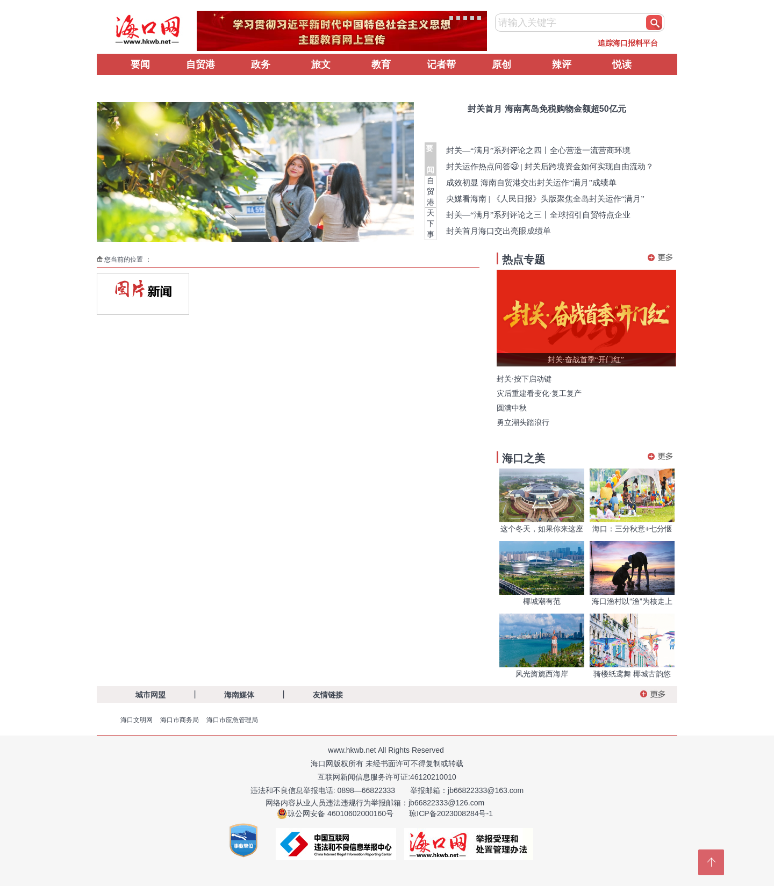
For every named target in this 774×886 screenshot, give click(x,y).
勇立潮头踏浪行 (523, 423)
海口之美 (523, 458)
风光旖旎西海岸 (541, 673)
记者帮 (441, 64)
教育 (381, 64)
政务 (260, 64)
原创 (501, 64)
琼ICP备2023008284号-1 (451, 813)
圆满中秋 (512, 408)
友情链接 (328, 694)
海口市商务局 (179, 720)
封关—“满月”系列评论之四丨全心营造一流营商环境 (538, 150)
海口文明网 (136, 720)
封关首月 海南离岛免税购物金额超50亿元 (547, 108)
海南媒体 (239, 694)
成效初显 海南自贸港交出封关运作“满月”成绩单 (531, 182)
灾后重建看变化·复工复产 (539, 394)
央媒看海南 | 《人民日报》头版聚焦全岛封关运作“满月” (545, 199)
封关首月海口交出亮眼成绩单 (498, 231)
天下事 (430, 223)
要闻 (140, 64)
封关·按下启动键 (524, 379)
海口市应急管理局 (232, 720)
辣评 (561, 64)
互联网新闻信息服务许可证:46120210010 (387, 777)
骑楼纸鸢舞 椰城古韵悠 (632, 673)
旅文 (321, 64)
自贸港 (200, 64)
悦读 (622, 64)
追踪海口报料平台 (628, 43)
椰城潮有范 (542, 601)
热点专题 (523, 259)
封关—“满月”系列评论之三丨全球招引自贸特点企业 (538, 215)
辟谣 (140, 86)
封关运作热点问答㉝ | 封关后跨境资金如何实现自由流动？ (550, 166)
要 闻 (430, 159)
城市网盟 (150, 694)
